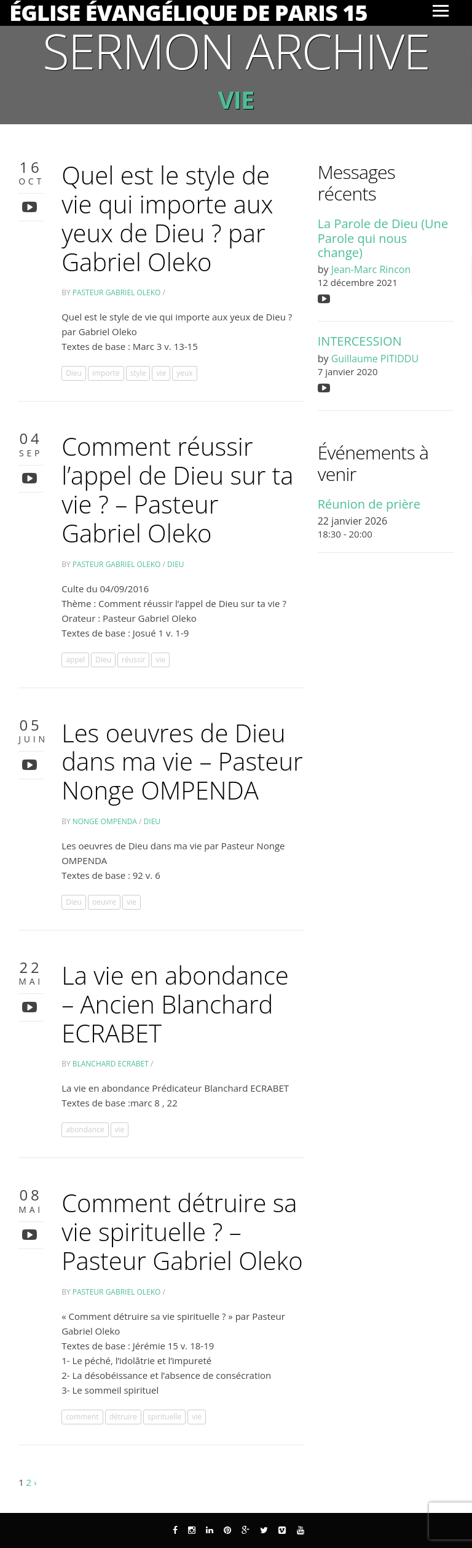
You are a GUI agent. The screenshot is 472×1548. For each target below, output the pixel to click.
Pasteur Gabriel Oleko (117, 292)
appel (75, 659)
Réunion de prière (369, 504)
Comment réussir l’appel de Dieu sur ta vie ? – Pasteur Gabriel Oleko (177, 489)
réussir (133, 659)
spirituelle (164, 1416)
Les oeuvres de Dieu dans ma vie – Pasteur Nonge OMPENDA (181, 762)
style (138, 373)
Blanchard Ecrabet (111, 1063)
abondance (85, 1129)
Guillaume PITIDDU (375, 358)
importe (106, 373)
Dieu (74, 373)
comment (82, 1416)
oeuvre (104, 902)
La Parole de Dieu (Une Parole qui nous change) (383, 238)
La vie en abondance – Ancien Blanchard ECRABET (175, 1004)
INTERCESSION (360, 341)
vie (161, 373)
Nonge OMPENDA (105, 821)
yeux (184, 373)
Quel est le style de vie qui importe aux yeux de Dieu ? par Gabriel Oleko (167, 218)
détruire (123, 1416)
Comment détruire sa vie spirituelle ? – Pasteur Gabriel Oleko (181, 1231)
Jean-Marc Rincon (371, 269)
